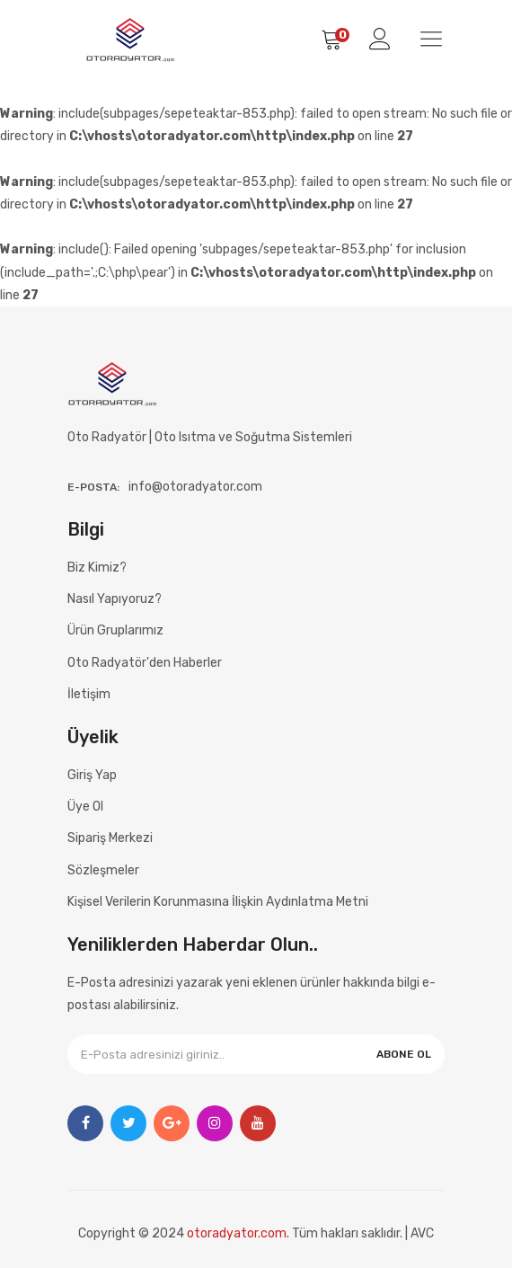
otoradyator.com (237, 1233)
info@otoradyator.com (195, 486)
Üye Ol (85, 806)
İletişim (88, 694)
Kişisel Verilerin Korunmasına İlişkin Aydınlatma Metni (217, 901)
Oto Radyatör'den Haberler (144, 662)
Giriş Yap (92, 775)
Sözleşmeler (103, 870)
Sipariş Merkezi (110, 838)
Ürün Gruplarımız (115, 630)
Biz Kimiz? (97, 567)
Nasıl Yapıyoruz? (114, 599)
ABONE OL (403, 1054)
